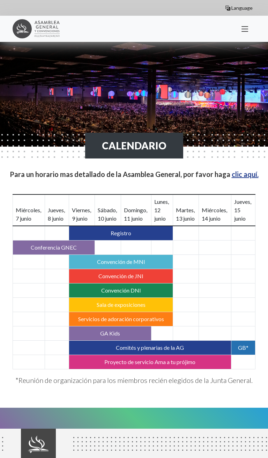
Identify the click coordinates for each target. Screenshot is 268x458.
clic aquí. (245, 174)
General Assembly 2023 (40, 28)
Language (239, 8)
